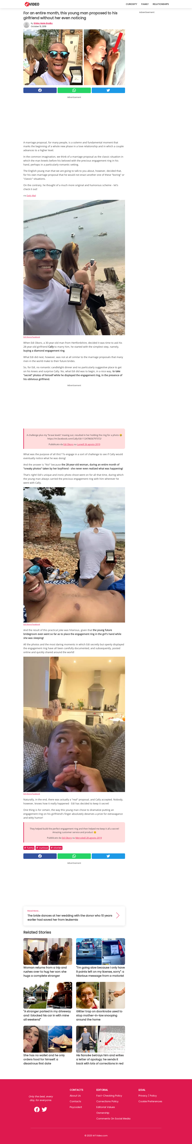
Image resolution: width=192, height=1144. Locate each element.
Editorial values (105, 1107)
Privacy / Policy (147, 1095)
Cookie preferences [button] (150, 1101)
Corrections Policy (107, 1101)
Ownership (102, 1113)
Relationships (161, 4)
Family (145, 4)
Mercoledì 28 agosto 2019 (88, 837)
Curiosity (131, 4)
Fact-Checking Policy (109, 1095)
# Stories (56, 847)
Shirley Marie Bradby (43, 23)
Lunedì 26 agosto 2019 (88, 444)
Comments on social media (113, 1118)
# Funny (29, 847)
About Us (75, 1095)
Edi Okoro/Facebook (31, 337)
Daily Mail (31, 195)
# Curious (42, 847)
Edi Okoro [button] (68, 444)
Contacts (75, 1101)
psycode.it (76, 1107)
